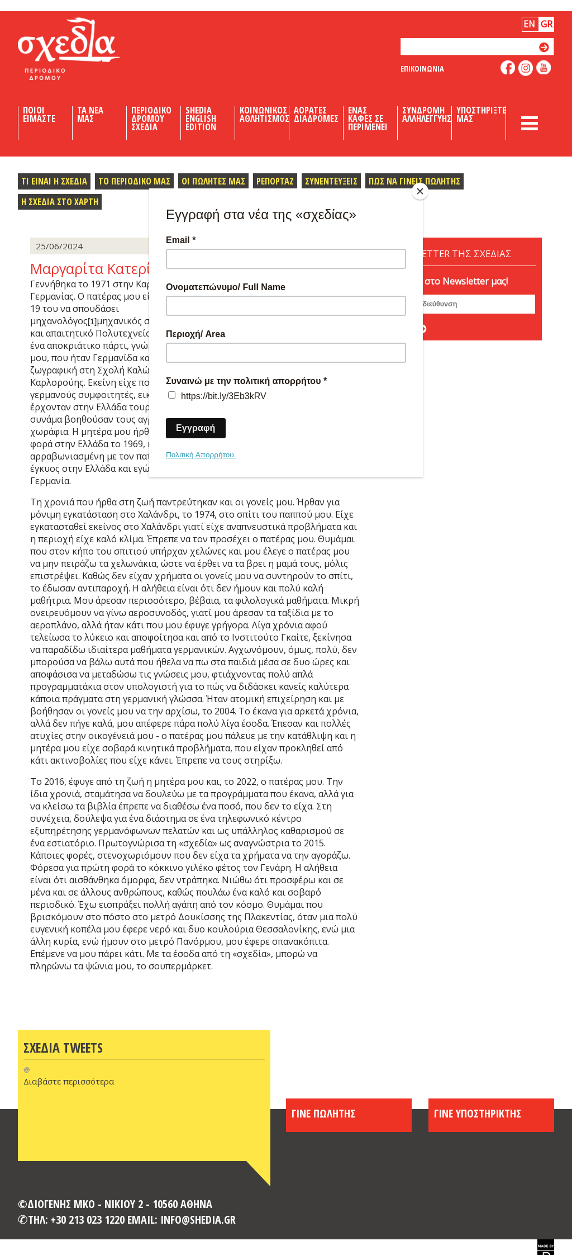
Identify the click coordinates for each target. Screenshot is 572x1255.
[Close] (420, 191)
